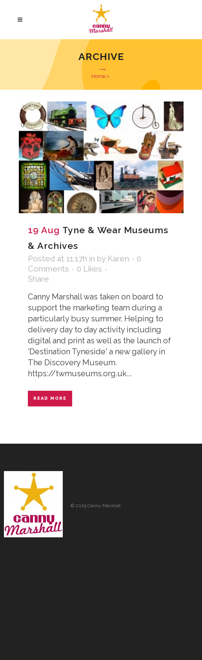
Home (98, 76)
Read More (50, 398)
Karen (118, 258)
